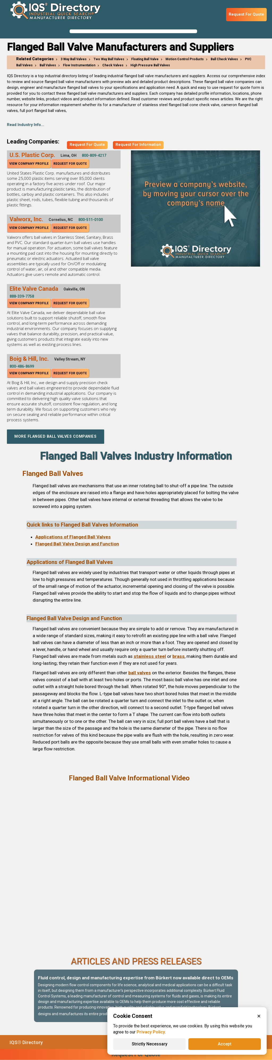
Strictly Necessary (149, 1043)
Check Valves (113, 65)
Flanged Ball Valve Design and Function (77, 543)
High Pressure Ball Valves (150, 65)
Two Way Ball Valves (109, 59)
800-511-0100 (90, 220)
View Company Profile (29, 164)
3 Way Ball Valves (74, 59)
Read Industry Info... (25, 125)
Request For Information (138, 144)
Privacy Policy (151, 1032)
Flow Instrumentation (79, 65)
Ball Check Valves (224, 59)
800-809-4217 (94, 155)
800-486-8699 (22, 366)
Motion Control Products (184, 59)
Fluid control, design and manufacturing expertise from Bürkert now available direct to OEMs (135, 977)
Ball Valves (48, 65)
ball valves (139, 672)
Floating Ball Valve (145, 59)
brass (178, 656)
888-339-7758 (22, 296)
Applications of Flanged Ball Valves (73, 537)
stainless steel (150, 656)
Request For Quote (246, 14)
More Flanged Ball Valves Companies (56, 436)
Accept (224, 1043)
